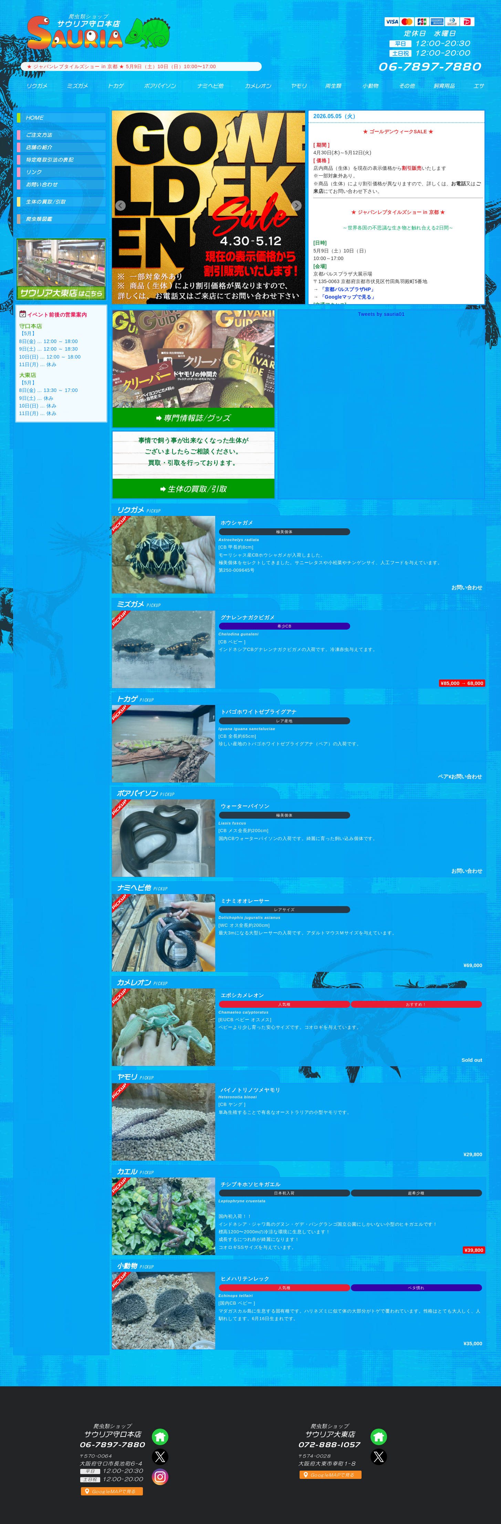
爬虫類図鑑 (39, 219)
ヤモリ (294, 89)
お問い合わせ (42, 184)
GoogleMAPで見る (114, 1492)
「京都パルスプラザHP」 (348, 289)
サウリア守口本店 (88, 20)
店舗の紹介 (39, 147)
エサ (476, 89)
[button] (120, 205)
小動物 (370, 89)
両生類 (329, 89)
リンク (34, 172)
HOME (35, 117)
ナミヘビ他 (205, 89)
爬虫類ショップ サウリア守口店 (160, 1437)
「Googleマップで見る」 (348, 297)
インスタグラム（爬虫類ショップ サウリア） (160, 1477)
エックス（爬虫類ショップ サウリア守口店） (160, 1457)
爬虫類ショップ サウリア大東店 (61, 263)
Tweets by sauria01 (381, 314)
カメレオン (254, 89)
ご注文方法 (39, 135)
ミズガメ (72, 89)
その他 (408, 89)
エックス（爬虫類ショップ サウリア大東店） (378, 1457)
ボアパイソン (153, 89)
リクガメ (32, 89)
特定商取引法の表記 (50, 159)
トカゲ (109, 89)
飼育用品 (444, 89)
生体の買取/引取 (46, 201)
